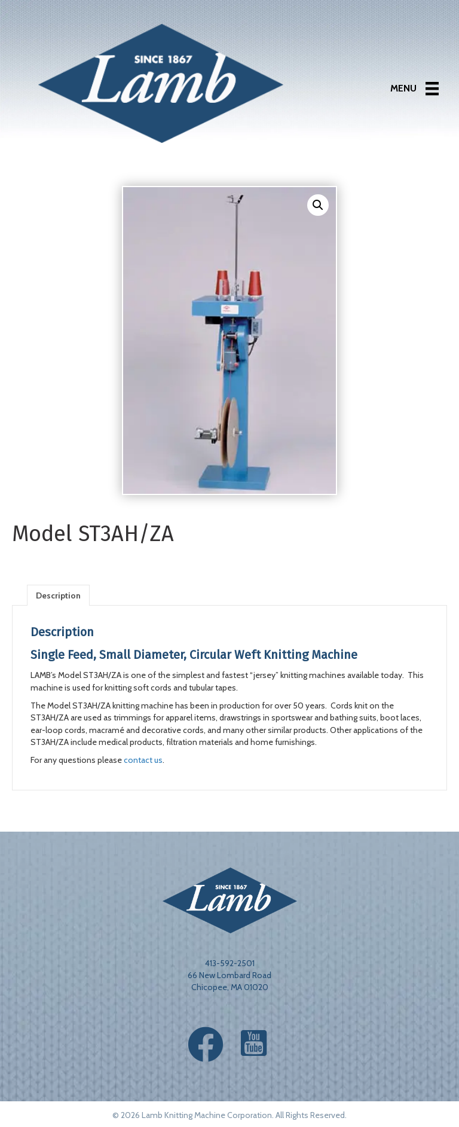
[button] (318, 205)
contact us (143, 760)
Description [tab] (58, 595)
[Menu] (414, 88)
